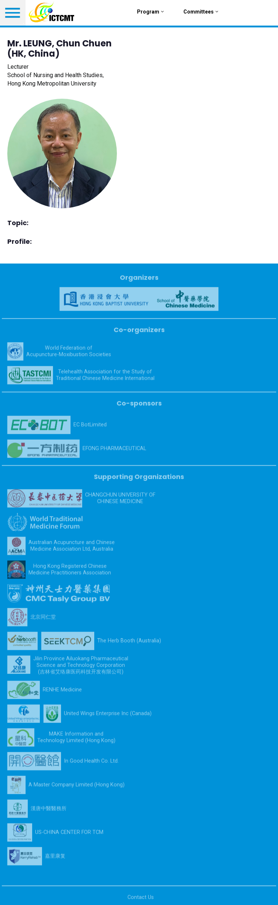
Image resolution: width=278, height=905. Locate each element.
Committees (200, 11)
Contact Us (140, 900)
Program (150, 11)
